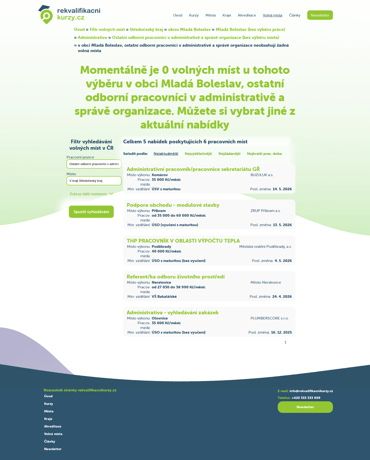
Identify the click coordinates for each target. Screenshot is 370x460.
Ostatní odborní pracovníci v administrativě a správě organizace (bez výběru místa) (195, 37)
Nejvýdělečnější (198, 153)
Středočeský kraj (146, 29)
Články (294, 15)
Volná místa (272, 15)
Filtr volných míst (107, 29)
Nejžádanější (229, 153)
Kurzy (194, 15)
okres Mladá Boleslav (189, 29)
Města (211, 15)
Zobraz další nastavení (88, 194)
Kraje (227, 15)
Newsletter (320, 15)
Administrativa (92, 37)
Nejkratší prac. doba (264, 153)
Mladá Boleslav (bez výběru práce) (250, 29)
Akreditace (247, 15)
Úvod (177, 15)
